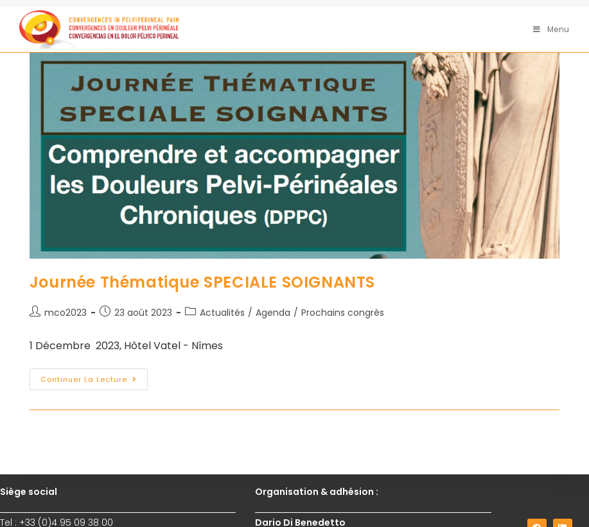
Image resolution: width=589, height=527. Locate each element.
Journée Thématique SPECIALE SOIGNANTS (202, 282)
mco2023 (65, 312)
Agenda (273, 312)
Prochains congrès (342, 312)
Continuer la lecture (94, 376)
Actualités (222, 312)
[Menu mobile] (551, 29)
